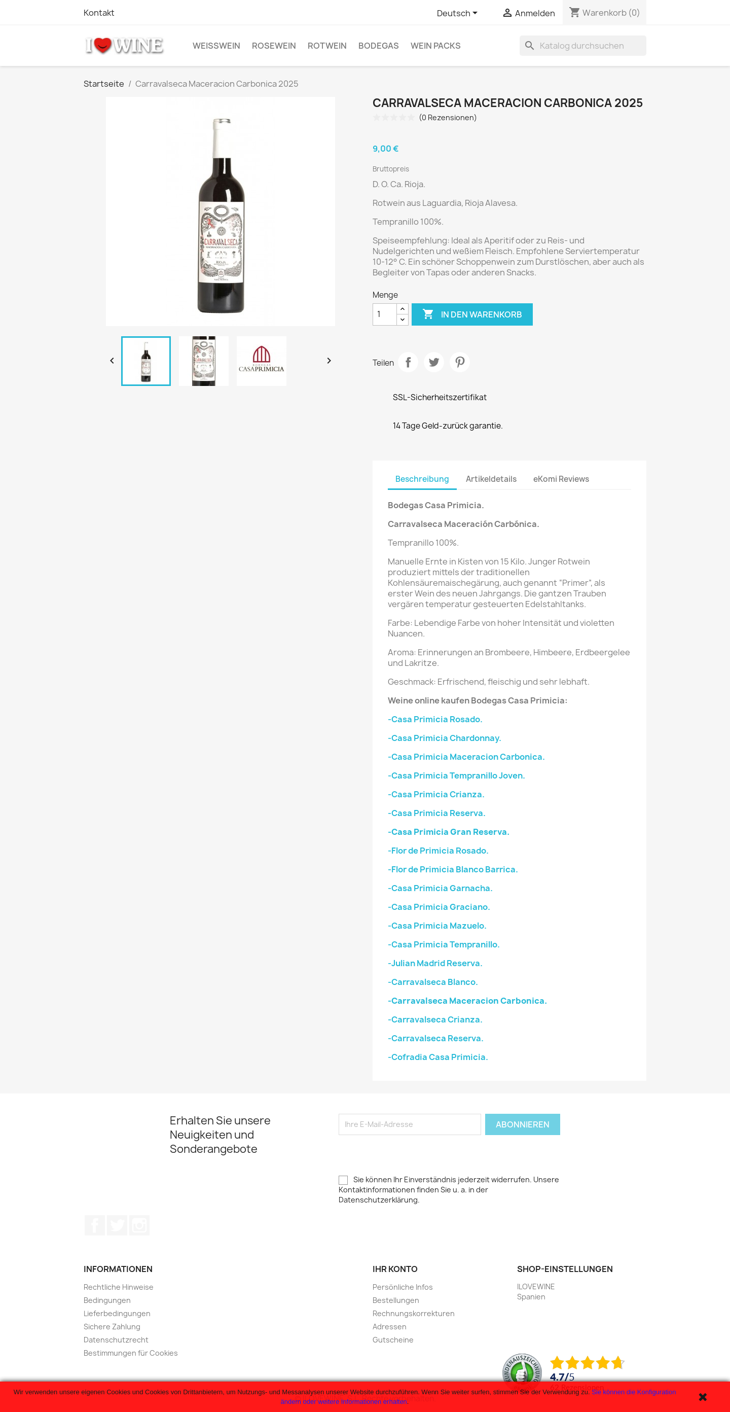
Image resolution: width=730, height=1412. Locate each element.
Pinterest (460, 362)
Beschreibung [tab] (422, 479)
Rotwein (327, 45)
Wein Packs (436, 45)
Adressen (390, 1326)
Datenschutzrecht (116, 1340)
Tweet (434, 362)
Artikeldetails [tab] (491, 479)
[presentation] (416, 1155)
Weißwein (216, 45)
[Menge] (385, 314)
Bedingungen (107, 1300)
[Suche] (583, 46)
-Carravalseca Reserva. (436, 1038)
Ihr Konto (395, 1269)
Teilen (408, 362)
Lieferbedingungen (117, 1313)
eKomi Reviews (561, 479)
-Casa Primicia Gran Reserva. (448, 831)
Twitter (117, 1225)
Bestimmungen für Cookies (131, 1353)
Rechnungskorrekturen (414, 1313)
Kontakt (99, 12)
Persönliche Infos (403, 1287)
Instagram (139, 1225)
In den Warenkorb (472, 314)
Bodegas (378, 45)
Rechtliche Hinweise (119, 1287)
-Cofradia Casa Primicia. (438, 1057)
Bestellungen (396, 1300)
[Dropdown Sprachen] (459, 14)
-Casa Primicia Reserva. (437, 813)
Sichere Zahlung (112, 1326)
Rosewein (274, 45)
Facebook (95, 1225)
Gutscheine (393, 1340)
